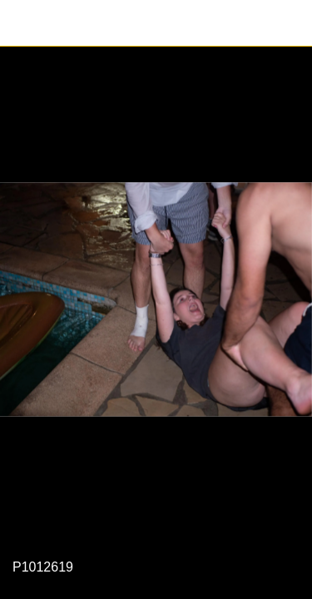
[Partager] (289, 23)
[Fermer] (23, 23)
